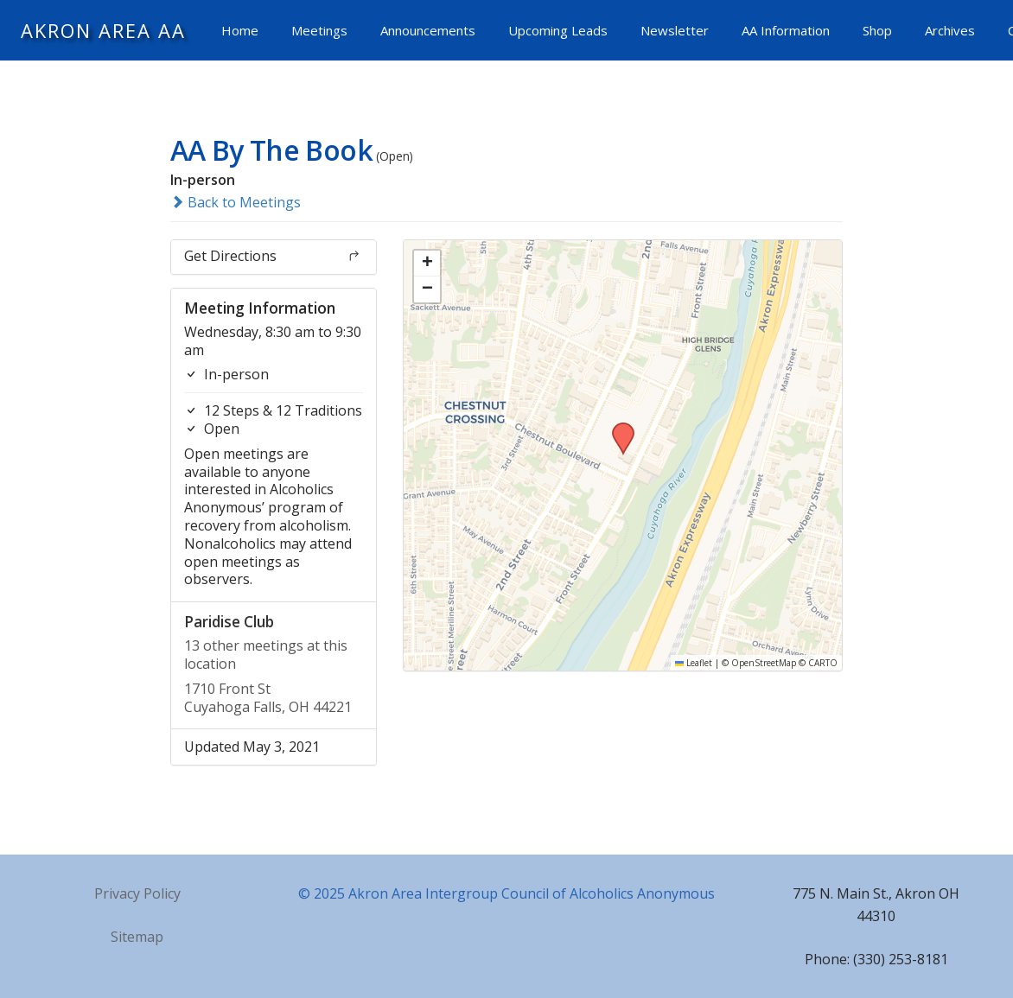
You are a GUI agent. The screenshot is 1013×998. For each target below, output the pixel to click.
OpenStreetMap (763, 663)
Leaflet (693, 663)
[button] (617, 428)
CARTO (823, 663)
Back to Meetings (235, 202)
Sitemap (137, 936)
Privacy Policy (137, 893)
